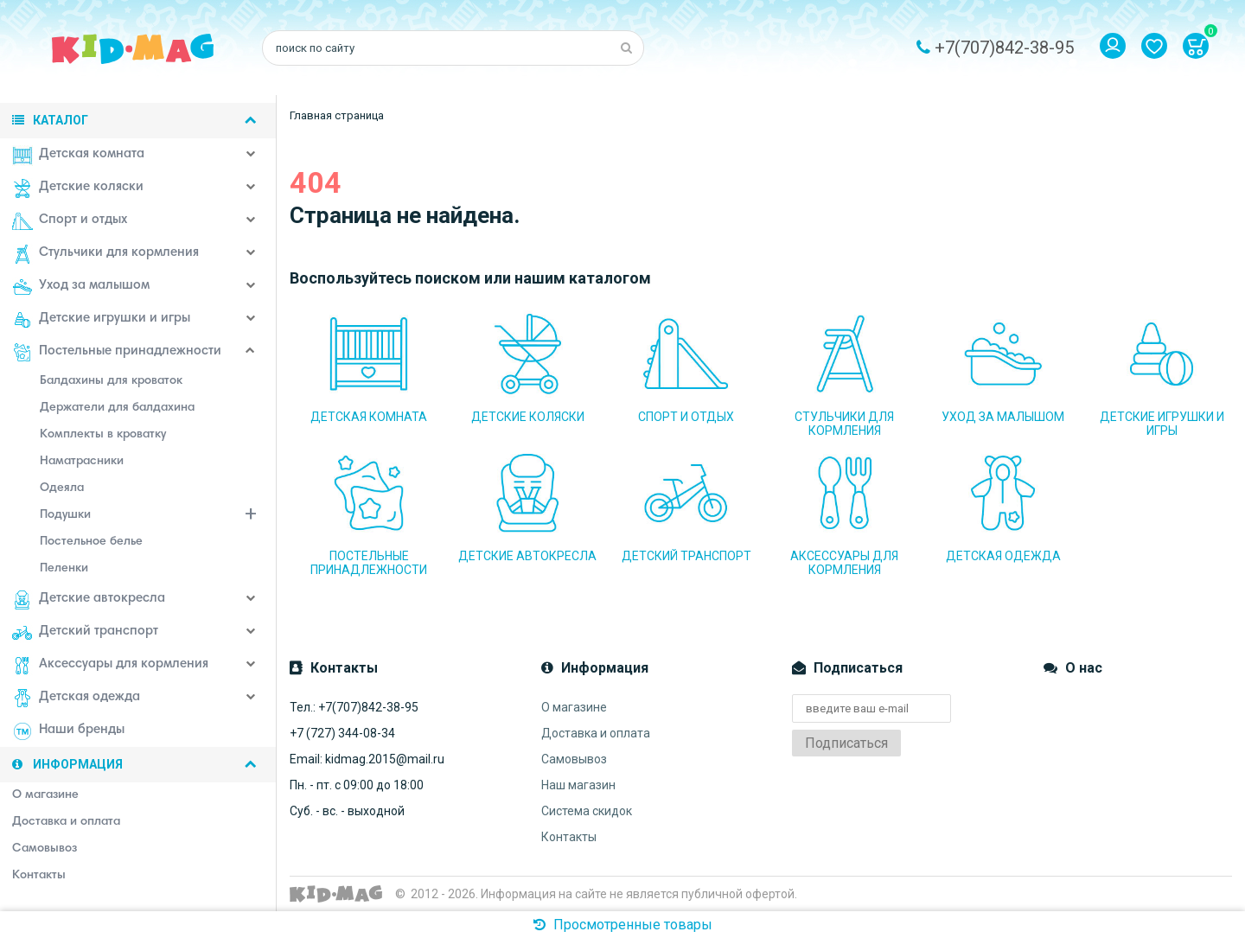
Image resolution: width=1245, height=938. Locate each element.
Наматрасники (82, 462)
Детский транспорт (85, 632)
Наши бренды (68, 731)
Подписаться (846, 743)
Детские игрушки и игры (101, 319)
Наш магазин (578, 785)
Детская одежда (76, 698)
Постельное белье (91, 542)
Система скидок (586, 811)
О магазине (574, 707)
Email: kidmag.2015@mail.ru (367, 759)
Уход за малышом (81, 287)
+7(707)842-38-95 (1004, 47)
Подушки (158, 517)
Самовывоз (574, 759)
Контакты (569, 837)
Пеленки (64, 569)
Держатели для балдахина (117, 408)
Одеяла (62, 488)
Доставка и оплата (595, 733)
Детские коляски (78, 188)
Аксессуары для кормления (110, 665)
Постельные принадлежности (116, 352)
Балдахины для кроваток (111, 381)
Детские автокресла (88, 600)
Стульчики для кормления (105, 254)
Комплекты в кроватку (103, 435)
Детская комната (78, 155)
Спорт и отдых (69, 221)
